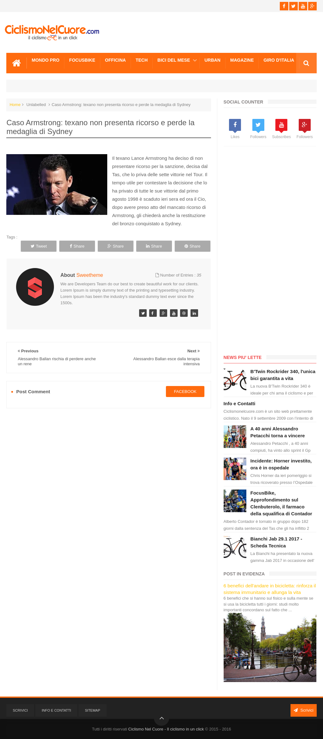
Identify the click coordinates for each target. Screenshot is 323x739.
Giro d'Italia (278, 60)
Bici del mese (173, 60)
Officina (115, 60)
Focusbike (82, 60)
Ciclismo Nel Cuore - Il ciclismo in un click (166, 729)
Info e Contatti (239, 403)
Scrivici (20, 710)
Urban (212, 60)
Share (77, 246)
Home (15, 104)
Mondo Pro (45, 60)
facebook (185, 391)
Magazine (242, 60)
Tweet (39, 246)
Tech (142, 60)
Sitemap (92, 710)
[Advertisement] (271, 251)
